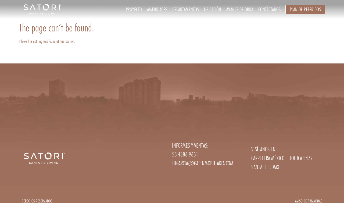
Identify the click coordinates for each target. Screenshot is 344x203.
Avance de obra (239, 9)
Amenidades (157, 9)
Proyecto (134, 9)
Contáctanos (269, 9)
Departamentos (185, 9)
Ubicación (212, 9)
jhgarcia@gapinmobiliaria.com (202, 163)
